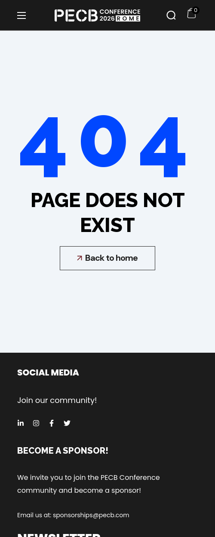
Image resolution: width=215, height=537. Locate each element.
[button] (171, 15)
